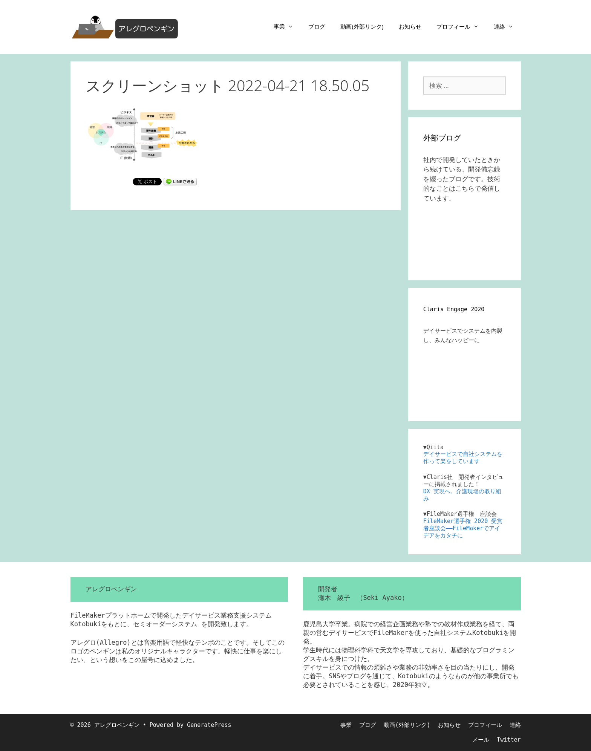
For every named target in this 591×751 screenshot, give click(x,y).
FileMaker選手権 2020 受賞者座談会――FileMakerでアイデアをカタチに (462, 528)
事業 (287, 26)
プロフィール (461, 26)
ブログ (316, 26)
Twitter (509, 739)
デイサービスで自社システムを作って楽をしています (462, 458)
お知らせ (410, 26)
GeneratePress (209, 725)
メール (480, 739)
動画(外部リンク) (361, 26)
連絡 (507, 26)
